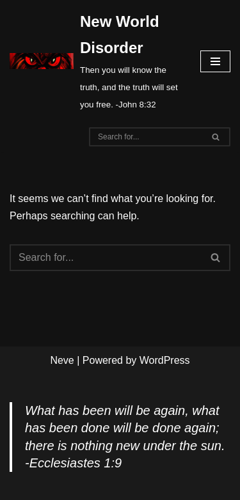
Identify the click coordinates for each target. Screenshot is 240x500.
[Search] (145, 136)
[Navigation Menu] (215, 61)
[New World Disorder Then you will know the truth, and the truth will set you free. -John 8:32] (95, 61)
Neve (62, 360)
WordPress (165, 360)
